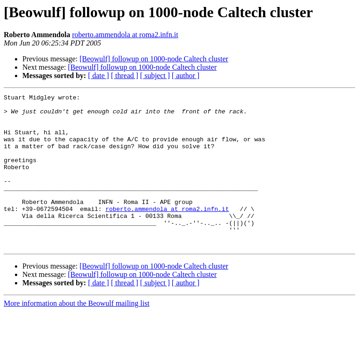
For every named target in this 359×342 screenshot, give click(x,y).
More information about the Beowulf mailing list (76, 334)
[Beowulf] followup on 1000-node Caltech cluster (154, 59)
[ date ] (98, 75)
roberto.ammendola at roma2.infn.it (125, 35)
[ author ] (186, 75)
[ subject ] (155, 75)
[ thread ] (124, 75)
